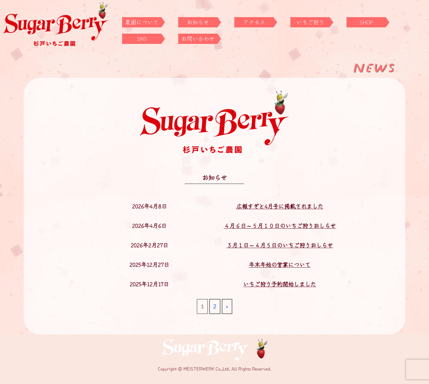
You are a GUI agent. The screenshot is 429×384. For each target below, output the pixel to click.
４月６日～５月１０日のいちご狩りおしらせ (280, 225)
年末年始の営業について (280, 264)
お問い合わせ (198, 38)
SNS (142, 38)
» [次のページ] (227, 306)
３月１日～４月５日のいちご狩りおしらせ (279, 245)
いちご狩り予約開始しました (279, 284)
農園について (142, 22)
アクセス (254, 22)
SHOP (366, 22)
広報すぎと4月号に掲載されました (279, 206)
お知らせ (198, 22)
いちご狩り (310, 22)
